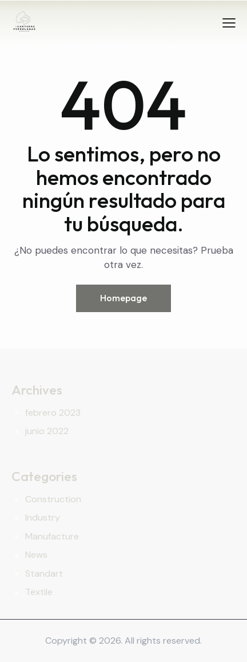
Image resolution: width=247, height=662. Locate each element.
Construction (53, 499)
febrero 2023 (53, 413)
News (36, 555)
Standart (44, 574)
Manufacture (52, 536)
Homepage (123, 298)
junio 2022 (47, 431)
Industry (42, 517)
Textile (39, 592)
